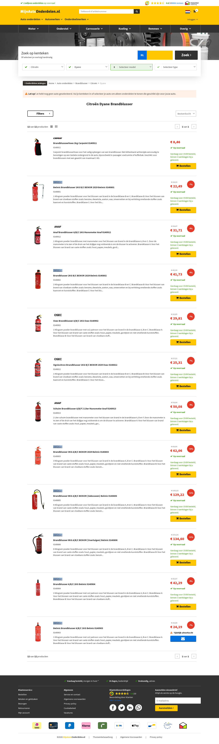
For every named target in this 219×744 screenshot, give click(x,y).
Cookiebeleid (70, 709)
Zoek (186, 55)
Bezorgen (22, 705)
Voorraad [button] (30, 160)
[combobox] (47, 67)
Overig (184, 28)
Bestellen (22, 695)
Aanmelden (166, 709)
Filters (81, 113)
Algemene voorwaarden (75, 700)
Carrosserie (93, 28)
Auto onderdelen (30, 19)
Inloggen (191, 19)
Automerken (52, 19)
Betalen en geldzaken (28, 700)
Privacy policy (70, 705)
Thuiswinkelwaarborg (103, 738)
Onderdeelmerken (75, 19)
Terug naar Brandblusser (35, 112)
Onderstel (63, 28)
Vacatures (68, 714)
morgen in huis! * (83, 682)
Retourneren (24, 709)
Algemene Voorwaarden (131, 738)
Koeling (123, 28)
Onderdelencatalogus (35, 83)
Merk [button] (28, 126)
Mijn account (24, 714)
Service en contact (72, 695)
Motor (32, 28)
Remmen (154, 28)
